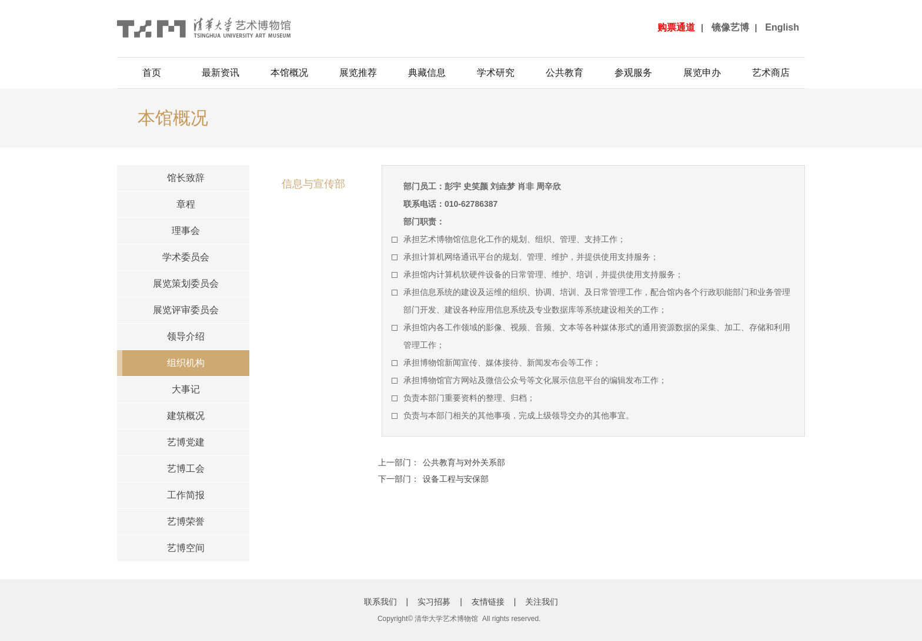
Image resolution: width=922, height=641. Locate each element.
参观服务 (633, 73)
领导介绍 (186, 336)
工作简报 (186, 495)
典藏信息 (427, 73)
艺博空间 (186, 548)
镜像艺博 (730, 27)
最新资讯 (220, 73)
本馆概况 (289, 73)
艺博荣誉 (186, 521)
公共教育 (564, 73)
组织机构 (186, 363)
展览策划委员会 (186, 283)
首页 (151, 73)
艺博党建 (186, 442)
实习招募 (433, 601)
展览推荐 (358, 73)
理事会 (186, 231)
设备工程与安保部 (456, 479)
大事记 (186, 389)
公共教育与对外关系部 (464, 462)
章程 (185, 204)
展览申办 (702, 73)
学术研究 (496, 73)
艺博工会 (186, 469)
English (782, 27)
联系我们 (380, 601)
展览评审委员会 (186, 310)
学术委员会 (185, 257)
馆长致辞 (186, 178)
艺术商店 (771, 73)
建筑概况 (186, 416)
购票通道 (676, 27)
